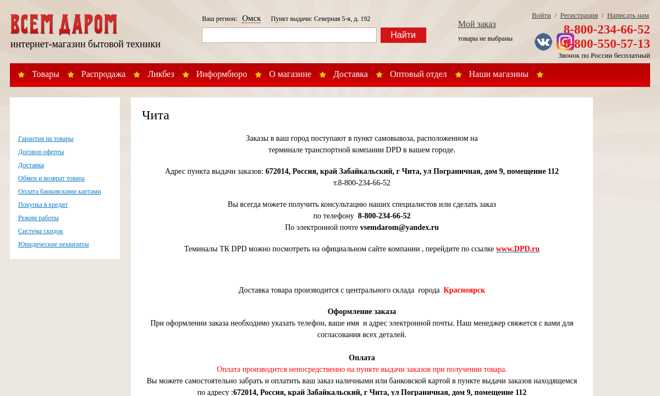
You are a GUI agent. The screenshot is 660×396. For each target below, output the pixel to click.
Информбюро (221, 74)
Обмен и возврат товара (51, 178)
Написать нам (628, 15)
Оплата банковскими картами (59, 191)
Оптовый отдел (418, 74)
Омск (251, 18)
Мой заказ (477, 24)
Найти (403, 35)
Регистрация (579, 15)
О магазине (290, 74)
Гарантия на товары (46, 138)
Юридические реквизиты (53, 244)
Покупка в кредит (43, 204)
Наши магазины (499, 74)
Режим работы (38, 218)
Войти (541, 15)
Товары (45, 74)
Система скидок (40, 231)
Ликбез (160, 74)
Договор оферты (41, 152)
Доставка (350, 74)
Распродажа (103, 74)
